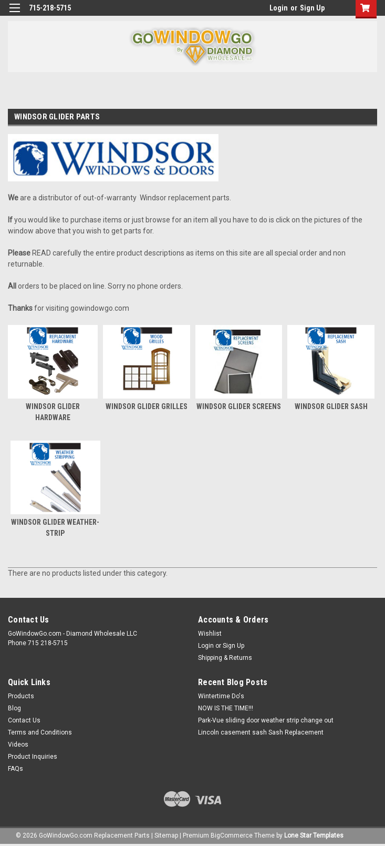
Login (278, 8)
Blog (14, 708)
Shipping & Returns (225, 657)
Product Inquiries (32, 756)
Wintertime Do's (221, 696)
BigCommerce (232, 835)
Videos (18, 744)
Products (21, 696)
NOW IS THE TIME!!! (225, 708)
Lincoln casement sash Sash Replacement (261, 732)
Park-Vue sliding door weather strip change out (266, 720)
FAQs (15, 768)
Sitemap (166, 835)
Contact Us (24, 720)
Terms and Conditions (40, 732)
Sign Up (312, 8)
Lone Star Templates (314, 835)
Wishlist (210, 633)
